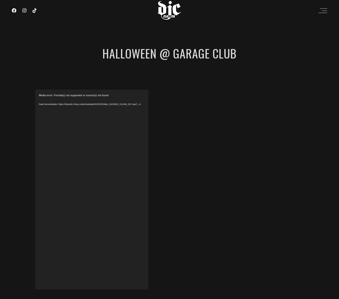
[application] (91, 190)
